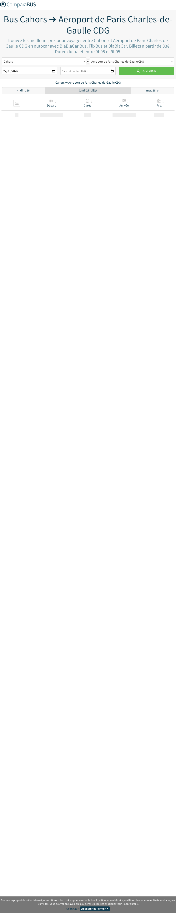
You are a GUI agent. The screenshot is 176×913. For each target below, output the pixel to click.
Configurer (72, 908)
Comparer (146, 71)
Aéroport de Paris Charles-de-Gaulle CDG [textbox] (117, 61)
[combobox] (44, 61)
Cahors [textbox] (8, 61)
